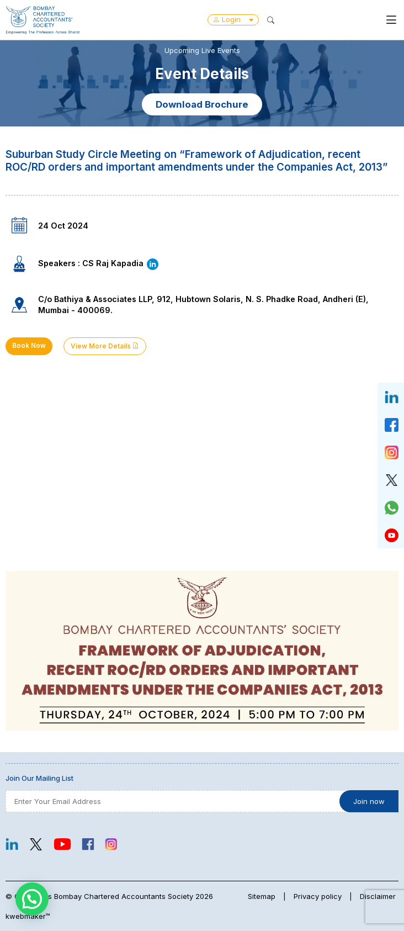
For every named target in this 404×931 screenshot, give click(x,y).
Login (233, 19)
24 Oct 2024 (63, 225)
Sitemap (261, 896)
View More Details (105, 346)
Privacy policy (318, 896)
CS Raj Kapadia (121, 263)
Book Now (29, 346)
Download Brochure (202, 104)
